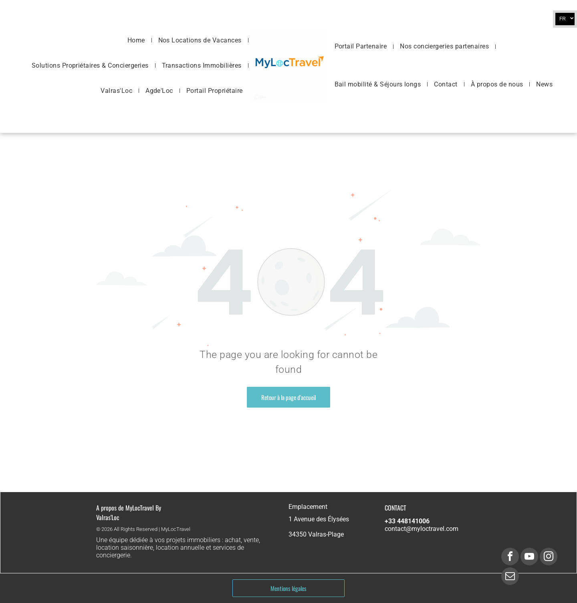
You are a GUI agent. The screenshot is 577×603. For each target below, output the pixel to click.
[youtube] (529, 557)
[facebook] (510, 557)
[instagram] (548, 557)
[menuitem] (136, 40)
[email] (510, 577)
